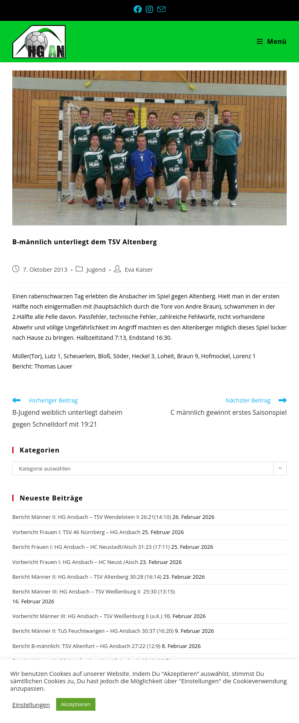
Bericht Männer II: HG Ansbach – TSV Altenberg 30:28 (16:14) (86, 576)
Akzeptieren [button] (76, 704)
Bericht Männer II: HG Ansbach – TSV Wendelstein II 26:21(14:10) (91, 517)
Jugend (96, 269)
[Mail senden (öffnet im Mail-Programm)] (161, 9)
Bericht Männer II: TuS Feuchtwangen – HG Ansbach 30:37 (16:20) (93, 630)
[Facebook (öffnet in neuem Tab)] (140, 9)
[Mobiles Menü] (272, 41)
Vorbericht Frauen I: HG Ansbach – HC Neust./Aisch (75, 562)
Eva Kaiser (139, 269)
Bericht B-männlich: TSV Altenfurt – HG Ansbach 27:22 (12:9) (86, 646)
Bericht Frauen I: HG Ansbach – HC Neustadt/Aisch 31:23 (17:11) (91, 546)
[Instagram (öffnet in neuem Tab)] (151, 9)
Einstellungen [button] (31, 704)
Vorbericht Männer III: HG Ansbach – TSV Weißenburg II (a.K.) (87, 616)
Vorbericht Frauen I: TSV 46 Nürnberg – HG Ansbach (76, 532)
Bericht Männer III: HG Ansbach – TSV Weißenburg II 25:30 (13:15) (93, 591)
